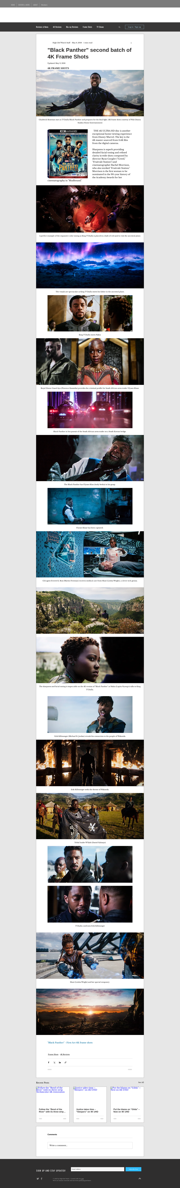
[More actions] (131, 42)
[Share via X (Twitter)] (54, 1062)
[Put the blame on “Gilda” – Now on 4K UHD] (127, 1096)
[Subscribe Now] (133, 1169)
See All (141, 1082)
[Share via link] (65, 1062)
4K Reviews (57, 27)
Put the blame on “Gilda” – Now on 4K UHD (126, 1110)
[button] (119, 27)
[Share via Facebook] (49, 1062)
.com (82, 1178)
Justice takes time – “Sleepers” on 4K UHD (87, 1110)
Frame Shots (87, 27)
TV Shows (100, 27)
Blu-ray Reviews (72, 27)
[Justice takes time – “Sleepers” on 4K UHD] (90, 1096)
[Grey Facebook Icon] (41, 1178)
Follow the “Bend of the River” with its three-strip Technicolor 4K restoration (52, 1110)
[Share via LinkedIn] (60, 1062)
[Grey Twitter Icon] (37, 1178)
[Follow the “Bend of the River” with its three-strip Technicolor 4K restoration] (52, 1096)
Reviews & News (42, 27)
